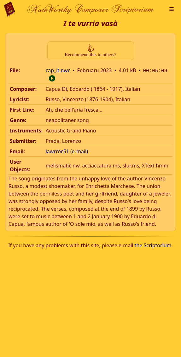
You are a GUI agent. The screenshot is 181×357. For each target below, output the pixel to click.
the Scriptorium (153, 244)
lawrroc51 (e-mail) (67, 150)
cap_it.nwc (58, 70)
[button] (171, 9)
